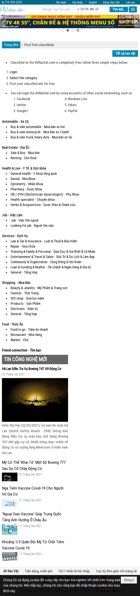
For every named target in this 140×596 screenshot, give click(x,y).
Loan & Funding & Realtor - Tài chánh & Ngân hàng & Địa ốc (51, 267)
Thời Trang (31, 293)
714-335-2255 (13, 2)
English (93, 2)
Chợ (25, 340)
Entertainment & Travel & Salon (32, 257)
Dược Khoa (34, 189)
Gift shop (17, 298)
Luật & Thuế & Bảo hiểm (60, 241)
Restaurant (18, 335)
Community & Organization (29, 262)
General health (21, 174)
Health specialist (22, 200)
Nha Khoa (28, 179)
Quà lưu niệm (35, 298)
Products (17, 303)
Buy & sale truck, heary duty (30, 137)
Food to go (18, 329)
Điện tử (33, 309)
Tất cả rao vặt (125, 53)
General (16, 272)
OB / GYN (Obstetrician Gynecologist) (37, 194)
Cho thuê (30, 158)
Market (15, 340)
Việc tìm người (28, 220)
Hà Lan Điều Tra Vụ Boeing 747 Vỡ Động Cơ (31, 369)
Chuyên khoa (46, 200)
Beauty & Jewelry (23, 288)
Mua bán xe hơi (54, 127)
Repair (15, 246)
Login (13, 72)
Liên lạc (130, 2)
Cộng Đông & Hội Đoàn (65, 262)
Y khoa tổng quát (45, 174)
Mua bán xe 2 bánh (56, 132)
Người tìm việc (44, 226)
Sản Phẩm (33, 303)
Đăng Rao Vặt (111, 2)
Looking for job (21, 226)
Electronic (18, 309)
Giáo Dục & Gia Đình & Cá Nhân (74, 251)
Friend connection (14, 350)
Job (13, 220)
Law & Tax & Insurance (26, 241)
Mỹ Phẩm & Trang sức (53, 288)
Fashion (16, 293)
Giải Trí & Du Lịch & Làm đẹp (75, 257)
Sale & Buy (18, 153)
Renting (16, 158)
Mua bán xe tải (62, 137)
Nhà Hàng (35, 335)
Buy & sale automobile (26, 127)
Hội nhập (77, 2)
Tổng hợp (30, 314)
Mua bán (34, 153)
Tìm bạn (35, 350)
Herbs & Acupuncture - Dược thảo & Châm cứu (43, 205)
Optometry (18, 184)
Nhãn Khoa (35, 184)
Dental (15, 179)
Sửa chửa (28, 246)
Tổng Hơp (30, 272)
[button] (133, 9)
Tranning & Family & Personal (31, 251)
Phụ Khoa (72, 194)
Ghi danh (61, 2)
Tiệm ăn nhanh (38, 329)
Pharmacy (17, 189)
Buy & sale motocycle (26, 132)
